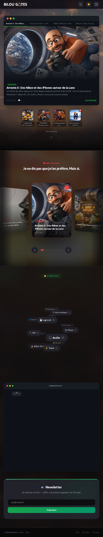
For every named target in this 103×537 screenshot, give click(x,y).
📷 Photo (70, 330)
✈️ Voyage (52, 315)
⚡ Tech (51, 348)
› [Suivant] (68, 250)
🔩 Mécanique (67, 325)
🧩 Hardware (52, 309)
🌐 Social (34, 319)
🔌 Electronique (61, 312)
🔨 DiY (34, 333)
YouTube (85, 532)
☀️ (88, 4)
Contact (95, 532)
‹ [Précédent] (34, 250)
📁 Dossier (58, 343)
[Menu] (96, 4)
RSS (77, 532)
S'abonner (51, 510)
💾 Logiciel (46, 320)
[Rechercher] (80, 4)
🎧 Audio (56, 337)
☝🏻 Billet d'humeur (42, 346)
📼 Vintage (42, 333)
